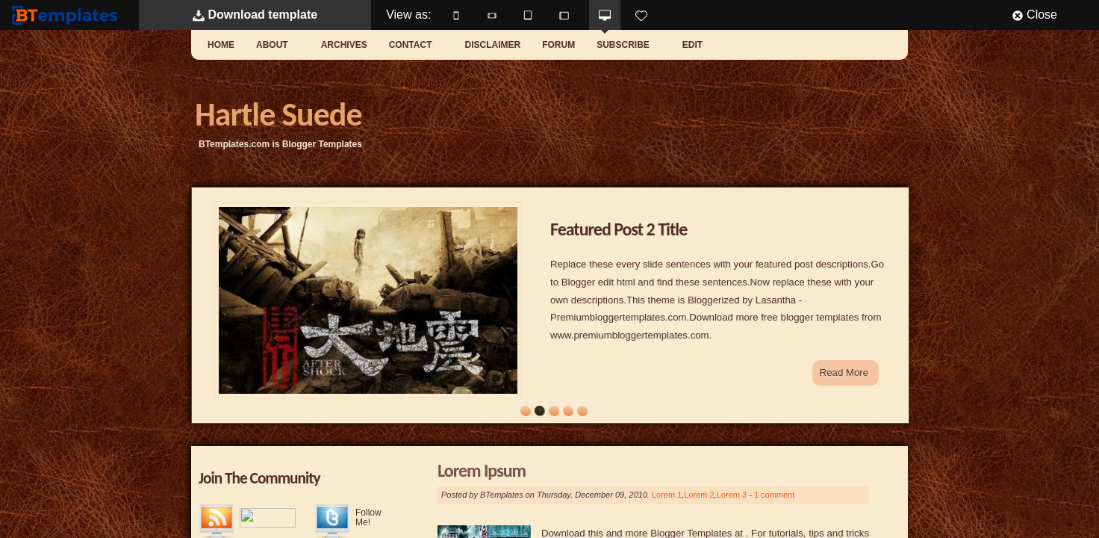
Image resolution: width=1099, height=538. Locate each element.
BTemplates (68, 14)
